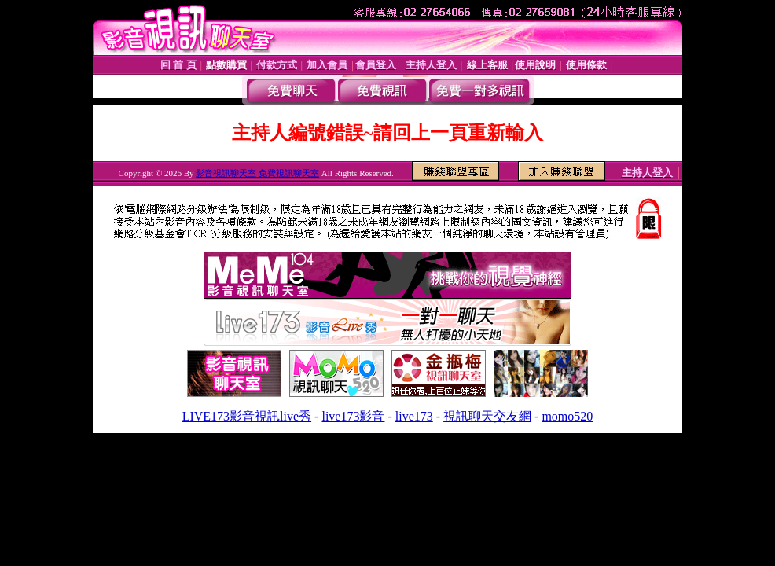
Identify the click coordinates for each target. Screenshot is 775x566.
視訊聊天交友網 (487, 416)
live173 (414, 416)
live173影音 (352, 416)
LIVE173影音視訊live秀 (246, 416)
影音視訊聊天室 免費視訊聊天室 (257, 173)
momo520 (567, 416)
